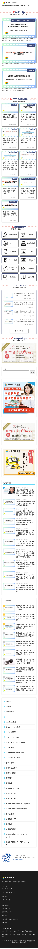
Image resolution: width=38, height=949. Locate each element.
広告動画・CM (11, 819)
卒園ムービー (11, 798)
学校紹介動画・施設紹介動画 (16, 809)
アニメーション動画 (13, 727)
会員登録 (4, 896)
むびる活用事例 (11, 768)
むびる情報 (10, 763)
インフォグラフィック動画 (15, 742)
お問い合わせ (6, 899)
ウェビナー (10, 747)
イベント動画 (11, 732)
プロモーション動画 (13, 757)
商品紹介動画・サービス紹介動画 (18, 804)
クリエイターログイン (8, 892)
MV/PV (8, 701)
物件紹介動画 (11, 829)
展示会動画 (10, 814)
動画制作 (9, 778)
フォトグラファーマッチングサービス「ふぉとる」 (17, 931)
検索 (4, 369)
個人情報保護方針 (18, 859)
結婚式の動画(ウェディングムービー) (17, 835)
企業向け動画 (11, 773)
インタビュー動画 (12, 737)
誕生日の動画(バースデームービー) (17, 843)
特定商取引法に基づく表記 (10, 919)
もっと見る (19, 331)
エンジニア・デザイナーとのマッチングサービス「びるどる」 (18, 935)
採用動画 (9, 824)
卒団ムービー (11, 793)
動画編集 (9, 783)
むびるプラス (6, 908)
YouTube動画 (11, 722)
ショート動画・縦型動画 (15, 752)
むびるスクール (6, 911)
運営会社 (4, 915)
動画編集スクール (12, 788)
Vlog (8, 717)
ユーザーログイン (7, 888)
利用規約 (4, 922)
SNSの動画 (10, 712)
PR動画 (8, 706)
